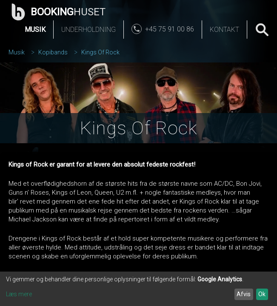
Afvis (244, 294)
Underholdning (88, 30)
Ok (262, 294)
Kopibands (53, 52)
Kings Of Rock (100, 52)
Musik (35, 30)
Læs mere (19, 294)
